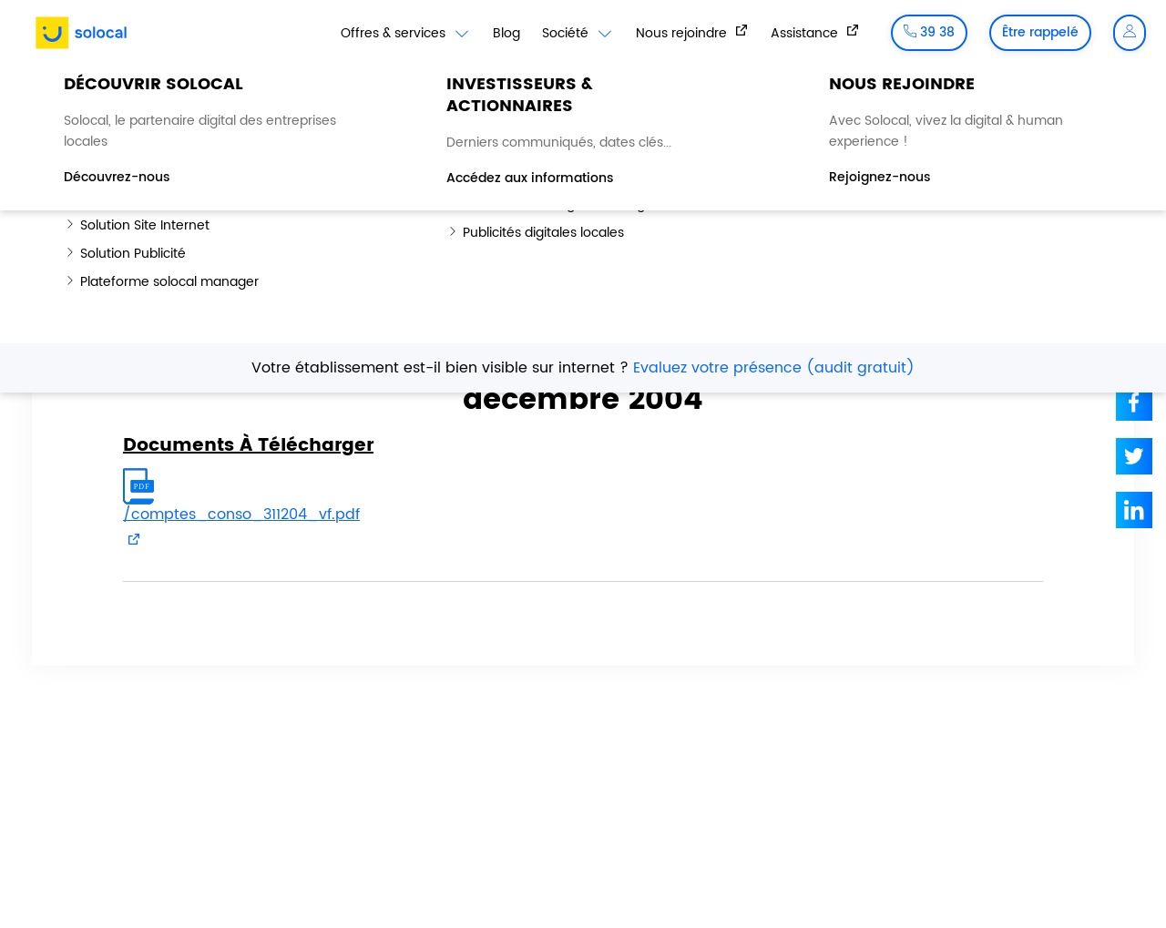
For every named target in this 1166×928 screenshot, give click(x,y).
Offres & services (406, 34)
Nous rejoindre (683, 33)
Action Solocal (849, 109)
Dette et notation (974, 109)
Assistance (806, 33)
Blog (506, 33)
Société (578, 34)
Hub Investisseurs (189, 90)
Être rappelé (1040, 32)
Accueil (69, 219)
